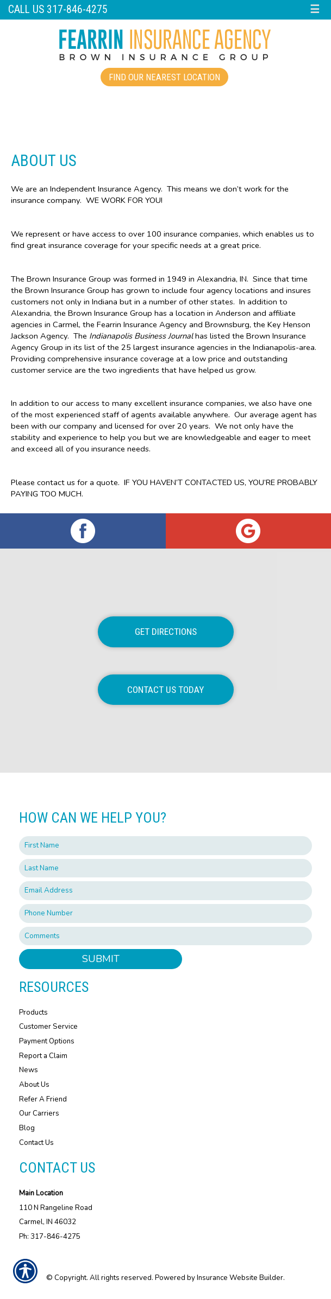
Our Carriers (39, 1113)
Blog (27, 1128)
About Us (34, 1085)
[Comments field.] (165, 936)
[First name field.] (165, 845)
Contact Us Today (165, 689)
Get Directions (166, 631)
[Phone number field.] (165, 913)
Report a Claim (43, 1056)
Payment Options (46, 1041)
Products (33, 1012)
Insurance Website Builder (240, 1278)
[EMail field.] (165, 890)
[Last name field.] (165, 868)
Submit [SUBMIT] (101, 958)
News (28, 1070)
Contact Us (36, 1143)
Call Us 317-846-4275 (58, 9)
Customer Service (48, 1026)
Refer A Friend (43, 1099)
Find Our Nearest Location (164, 77)
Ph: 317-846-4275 (49, 1236)
